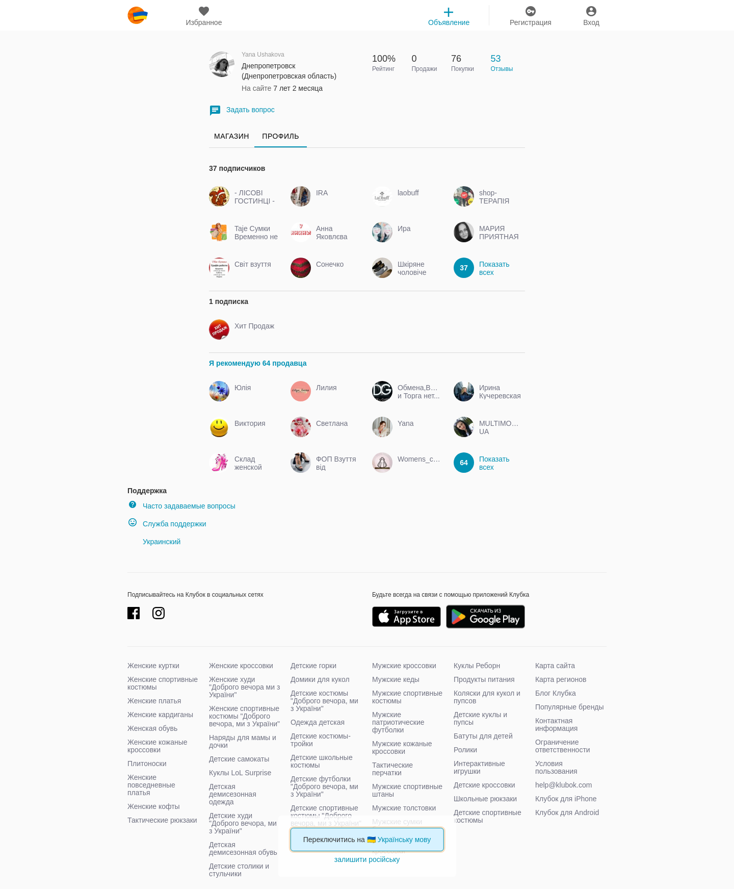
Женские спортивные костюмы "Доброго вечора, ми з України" (244, 716)
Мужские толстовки (404, 808)
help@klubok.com (563, 785)
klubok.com (137, 15)
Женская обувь (152, 728)
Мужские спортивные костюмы (407, 697)
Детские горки (313, 666)
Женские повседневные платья (151, 785)
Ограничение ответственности (562, 746)
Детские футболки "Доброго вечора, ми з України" (324, 786)
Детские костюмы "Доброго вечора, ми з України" (324, 701)
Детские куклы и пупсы (480, 718)
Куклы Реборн (477, 666)
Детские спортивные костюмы (487, 816)
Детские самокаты (239, 759)
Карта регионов (561, 679)
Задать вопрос (242, 110)
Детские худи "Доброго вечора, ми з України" (243, 823)
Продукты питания (484, 679)
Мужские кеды (396, 679)
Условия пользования (556, 767)
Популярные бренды (569, 707)
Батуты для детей (483, 736)
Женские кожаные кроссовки (157, 746)
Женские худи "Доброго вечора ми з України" (244, 687)
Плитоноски (147, 763)
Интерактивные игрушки (479, 767)
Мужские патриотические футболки (398, 722)
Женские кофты (153, 806)
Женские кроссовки (241, 666)
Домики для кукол (320, 679)
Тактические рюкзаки (162, 820)
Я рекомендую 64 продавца (257, 363)
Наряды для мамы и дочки (242, 741)
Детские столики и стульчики (239, 870)
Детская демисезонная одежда (232, 794)
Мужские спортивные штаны (407, 790)
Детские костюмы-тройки (321, 740)
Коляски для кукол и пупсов (487, 697)
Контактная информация (556, 724)
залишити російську (367, 859)
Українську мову (404, 839)
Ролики (465, 750)
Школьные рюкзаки (485, 799)
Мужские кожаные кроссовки (402, 747)
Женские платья (154, 701)
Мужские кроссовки (404, 666)
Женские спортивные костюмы (162, 683)
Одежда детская (318, 722)
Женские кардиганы (160, 714)
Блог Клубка (555, 693)
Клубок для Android (567, 812)
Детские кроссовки (484, 785)
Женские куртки (153, 666)
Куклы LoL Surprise (240, 773)
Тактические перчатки (392, 769)
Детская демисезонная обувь (243, 848)
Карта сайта (555, 666)
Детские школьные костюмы (322, 761)
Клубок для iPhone (566, 799)
